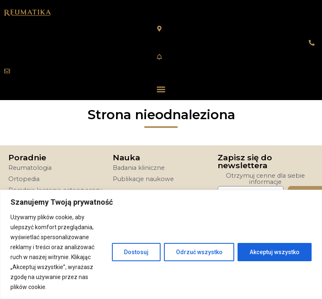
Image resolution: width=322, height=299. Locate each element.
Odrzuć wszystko (199, 252)
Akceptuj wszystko (275, 252)
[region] (161, 244)
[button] (161, 89)
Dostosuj (136, 252)
